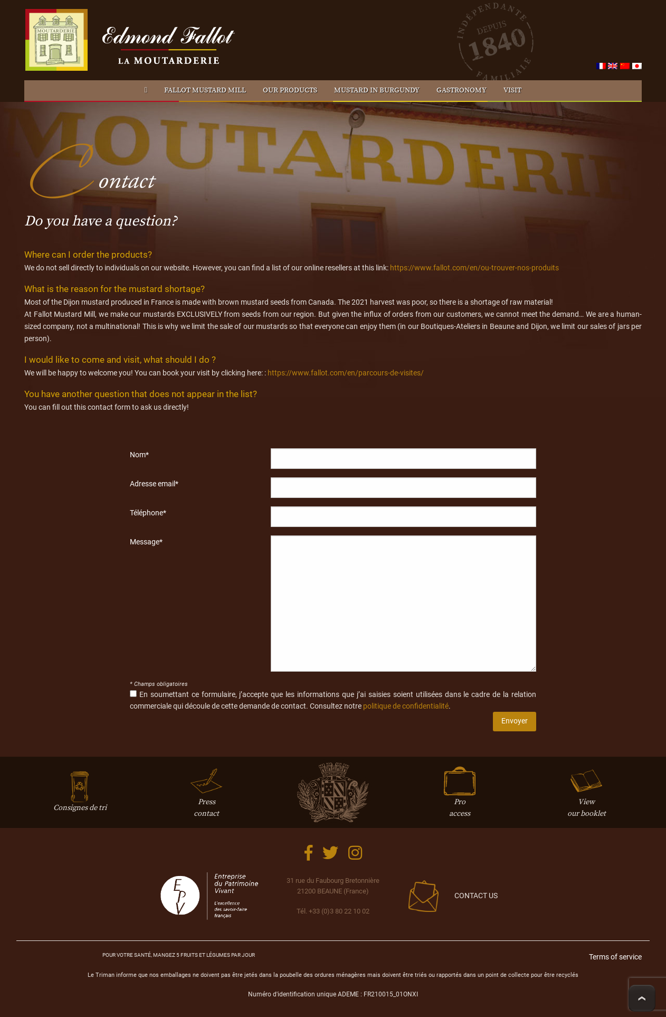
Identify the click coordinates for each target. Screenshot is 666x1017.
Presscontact (206, 797)
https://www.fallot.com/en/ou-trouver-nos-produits (474, 267)
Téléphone (148, 512)
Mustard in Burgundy (377, 90)
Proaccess (459, 797)
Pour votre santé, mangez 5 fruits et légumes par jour (178, 955)
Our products (290, 90)
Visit (512, 90)
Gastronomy (461, 90)
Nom (139, 454)
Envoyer (514, 721)
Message (146, 542)
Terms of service (615, 957)
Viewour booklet (586, 797)
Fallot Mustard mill (205, 90)
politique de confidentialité (406, 706)
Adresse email (154, 483)
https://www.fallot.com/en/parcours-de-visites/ (346, 373)
